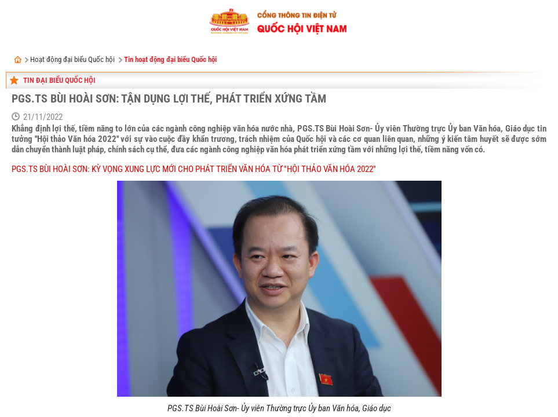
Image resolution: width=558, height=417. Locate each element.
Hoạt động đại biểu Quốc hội (72, 59)
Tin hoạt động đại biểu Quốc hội (170, 59)
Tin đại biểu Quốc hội (59, 80)
